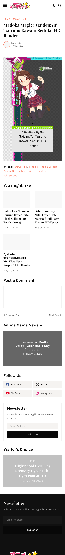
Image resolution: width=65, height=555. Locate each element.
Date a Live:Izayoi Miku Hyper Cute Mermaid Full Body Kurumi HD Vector (47, 216)
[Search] (60, 6)
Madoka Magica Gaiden (43, 166)
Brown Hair (19, 19)
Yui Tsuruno (10, 175)
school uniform (27, 171)
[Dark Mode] (53, 6)
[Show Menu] (5, 6)
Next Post (54, 315)
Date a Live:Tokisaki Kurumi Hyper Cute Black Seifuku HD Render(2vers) (16, 216)
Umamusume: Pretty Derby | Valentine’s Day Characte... (32, 345)
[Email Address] (32, 426)
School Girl (9, 171)
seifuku (42, 171)
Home (6, 19)
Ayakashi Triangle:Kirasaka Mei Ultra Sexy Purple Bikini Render (16, 259)
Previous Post (13, 315)
